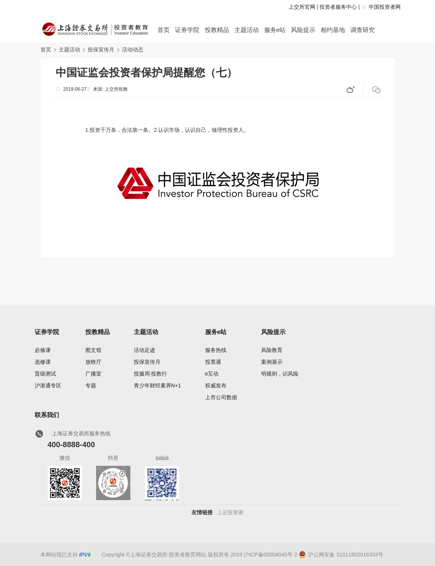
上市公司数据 (221, 397)
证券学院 (187, 30)
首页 (163, 30)
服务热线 (215, 350)
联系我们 (47, 415)
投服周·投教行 (150, 374)
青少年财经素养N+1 (157, 385)
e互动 (212, 374)
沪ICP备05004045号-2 (270, 555)
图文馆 (93, 350)
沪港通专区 (48, 385)
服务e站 (275, 30)
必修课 (43, 350)
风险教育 (272, 350)
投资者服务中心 (338, 7)
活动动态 (132, 49)
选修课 (43, 362)
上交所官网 (302, 7)
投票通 (213, 362)
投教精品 (217, 30)
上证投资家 (230, 512)
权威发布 (215, 385)
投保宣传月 (101, 49)
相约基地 (333, 30)
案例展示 (272, 362)
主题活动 (246, 30)
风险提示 (303, 30)
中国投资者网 (385, 7)
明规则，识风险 (280, 374)
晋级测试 (45, 374)
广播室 (93, 374)
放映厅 (93, 362)
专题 (90, 385)
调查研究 (362, 30)
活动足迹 (144, 350)
